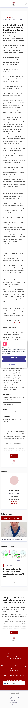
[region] (14, 354)
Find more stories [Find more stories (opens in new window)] (14, 702)
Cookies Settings (14, 364)
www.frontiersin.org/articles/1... (12, 323)
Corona (20, 412)
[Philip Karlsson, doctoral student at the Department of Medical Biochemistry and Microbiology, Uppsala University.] (14, 529)
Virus (4, 419)
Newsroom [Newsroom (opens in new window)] (14, 668)
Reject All (14, 357)
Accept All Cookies (14, 361)
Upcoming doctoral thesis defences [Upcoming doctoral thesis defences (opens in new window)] (14, 675)
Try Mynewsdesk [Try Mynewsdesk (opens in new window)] (14, 698)
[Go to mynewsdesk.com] (14, 693)
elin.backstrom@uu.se (14, 501)
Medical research (8, 412)
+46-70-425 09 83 (14, 504)
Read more (14, 456)
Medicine (15, 412)
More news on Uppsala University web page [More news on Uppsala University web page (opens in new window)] (14, 666)
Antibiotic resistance (12, 419)
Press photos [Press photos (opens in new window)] (14, 670)
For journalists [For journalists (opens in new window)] (14, 700)
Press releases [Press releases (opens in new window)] (14, 673)
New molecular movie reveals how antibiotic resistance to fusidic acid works (13, 573)
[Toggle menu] (2, 3)
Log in (14, 705)
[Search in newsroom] (26, 4)
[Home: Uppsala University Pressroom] (13, 4)
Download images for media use (11, 518)
